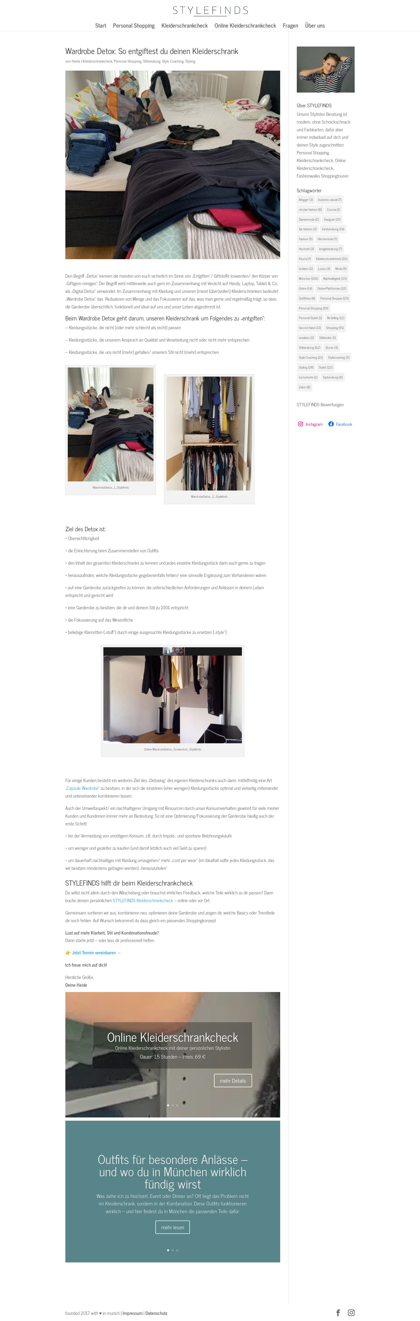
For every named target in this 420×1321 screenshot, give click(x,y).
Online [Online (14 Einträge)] (305, 288)
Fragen (290, 26)
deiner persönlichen (196, 1048)
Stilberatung (151, 61)
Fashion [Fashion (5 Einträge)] (305, 239)
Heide (76, 61)
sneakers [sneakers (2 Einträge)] (306, 337)
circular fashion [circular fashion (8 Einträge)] (310, 209)
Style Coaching (173, 61)
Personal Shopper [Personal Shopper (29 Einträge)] (334, 298)
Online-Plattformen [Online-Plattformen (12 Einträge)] (331, 288)
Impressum (132, 1313)
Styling (190, 61)
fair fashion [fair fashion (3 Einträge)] (308, 229)
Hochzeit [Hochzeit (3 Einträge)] (306, 248)
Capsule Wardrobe (82, 788)
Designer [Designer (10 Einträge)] (332, 219)
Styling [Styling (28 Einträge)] (306, 367)
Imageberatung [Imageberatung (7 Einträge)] (330, 248)
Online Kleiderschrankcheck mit (145, 1048)
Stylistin (222, 1048)
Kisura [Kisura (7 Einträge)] (305, 258)
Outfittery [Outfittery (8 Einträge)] (307, 298)
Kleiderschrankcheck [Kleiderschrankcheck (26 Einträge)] (331, 258)
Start (100, 26)
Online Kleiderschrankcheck (245, 26)
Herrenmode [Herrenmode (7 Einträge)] (327, 239)
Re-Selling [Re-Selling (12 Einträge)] (335, 317)
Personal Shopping (134, 26)
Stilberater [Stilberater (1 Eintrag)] (327, 337)
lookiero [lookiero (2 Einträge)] (306, 268)
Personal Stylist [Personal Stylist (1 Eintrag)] (310, 317)
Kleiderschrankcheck (185, 26)
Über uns (315, 26)
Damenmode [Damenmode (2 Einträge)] (309, 219)
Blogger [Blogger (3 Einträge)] (306, 199)
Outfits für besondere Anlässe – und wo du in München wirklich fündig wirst (173, 1182)
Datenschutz (156, 1313)
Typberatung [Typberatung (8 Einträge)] (333, 377)
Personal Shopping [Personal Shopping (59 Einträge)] (313, 308)
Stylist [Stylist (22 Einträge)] (325, 367)
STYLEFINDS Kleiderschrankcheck (143, 900)
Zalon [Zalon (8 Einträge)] (304, 387)
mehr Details (233, 1080)
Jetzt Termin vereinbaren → (96, 952)
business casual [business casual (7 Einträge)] (329, 199)
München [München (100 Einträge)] (308, 278)
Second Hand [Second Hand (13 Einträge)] (310, 327)
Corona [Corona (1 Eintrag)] (333, 209)
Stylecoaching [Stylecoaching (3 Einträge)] (338, 357)
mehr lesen (172, 1238)
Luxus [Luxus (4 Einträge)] (324, 268)
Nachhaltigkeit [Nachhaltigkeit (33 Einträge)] (335, 278)
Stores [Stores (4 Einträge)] (331, 347)
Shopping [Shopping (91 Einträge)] (335, 327)
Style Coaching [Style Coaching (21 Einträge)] (311, 357)
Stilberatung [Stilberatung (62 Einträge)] (309, 347)
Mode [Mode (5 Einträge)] (340, 268)
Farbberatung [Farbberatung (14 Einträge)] (333, 229)
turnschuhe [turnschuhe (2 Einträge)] (308, 377)
